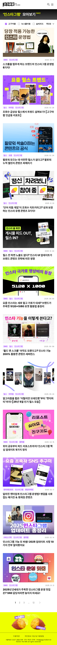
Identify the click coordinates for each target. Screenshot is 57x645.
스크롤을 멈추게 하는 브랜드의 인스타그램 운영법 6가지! (28, 66)
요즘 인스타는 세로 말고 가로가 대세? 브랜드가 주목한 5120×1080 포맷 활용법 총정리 (27, 304)
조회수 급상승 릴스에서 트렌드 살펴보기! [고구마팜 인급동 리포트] (28, 113)
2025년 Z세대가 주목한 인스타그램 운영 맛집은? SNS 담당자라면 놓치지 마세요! (27, 591)
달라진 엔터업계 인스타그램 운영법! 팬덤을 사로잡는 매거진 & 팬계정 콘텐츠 (28, 495)
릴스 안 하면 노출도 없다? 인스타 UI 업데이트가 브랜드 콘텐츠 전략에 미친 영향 (27, 257)
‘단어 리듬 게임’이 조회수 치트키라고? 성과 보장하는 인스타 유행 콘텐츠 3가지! (28, 209)
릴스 (5, 107)
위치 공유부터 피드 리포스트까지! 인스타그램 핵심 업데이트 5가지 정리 (28, 448)
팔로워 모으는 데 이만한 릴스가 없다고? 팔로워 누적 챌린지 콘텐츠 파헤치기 (27, 161)
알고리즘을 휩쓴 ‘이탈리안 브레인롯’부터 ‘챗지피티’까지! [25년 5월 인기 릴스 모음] (28, 400)
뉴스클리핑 (25, 24)
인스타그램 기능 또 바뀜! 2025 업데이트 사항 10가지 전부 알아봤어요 (28, 543)
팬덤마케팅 (29, 489)
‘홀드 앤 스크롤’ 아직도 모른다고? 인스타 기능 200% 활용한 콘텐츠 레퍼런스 (27, 352)
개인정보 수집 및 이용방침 (34, 636)
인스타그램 (13, 59)
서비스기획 (8, 537)
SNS (5, 59)
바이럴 (11, 107)
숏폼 (10, 155)
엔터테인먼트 (8, 489)
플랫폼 (21, 442)
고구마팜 (12, 24)
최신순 (50, 23)
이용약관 (16, 636)
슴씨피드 (39, 24)
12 (34, 603)
